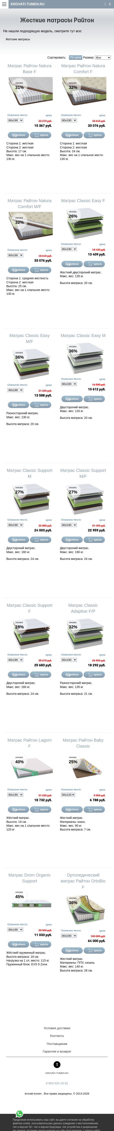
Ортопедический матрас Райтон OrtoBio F (83, 881)
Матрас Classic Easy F (83, 200)
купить (44, 135)
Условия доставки (57, 1028)
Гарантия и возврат (57, 1051)
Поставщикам (57, 1044)
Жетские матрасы (18, 39)
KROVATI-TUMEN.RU (27, 4)
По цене (75, 57)
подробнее (18, 135)
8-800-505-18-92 (57, 1083)
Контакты (57, 1035)
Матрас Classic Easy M (83, 335)
